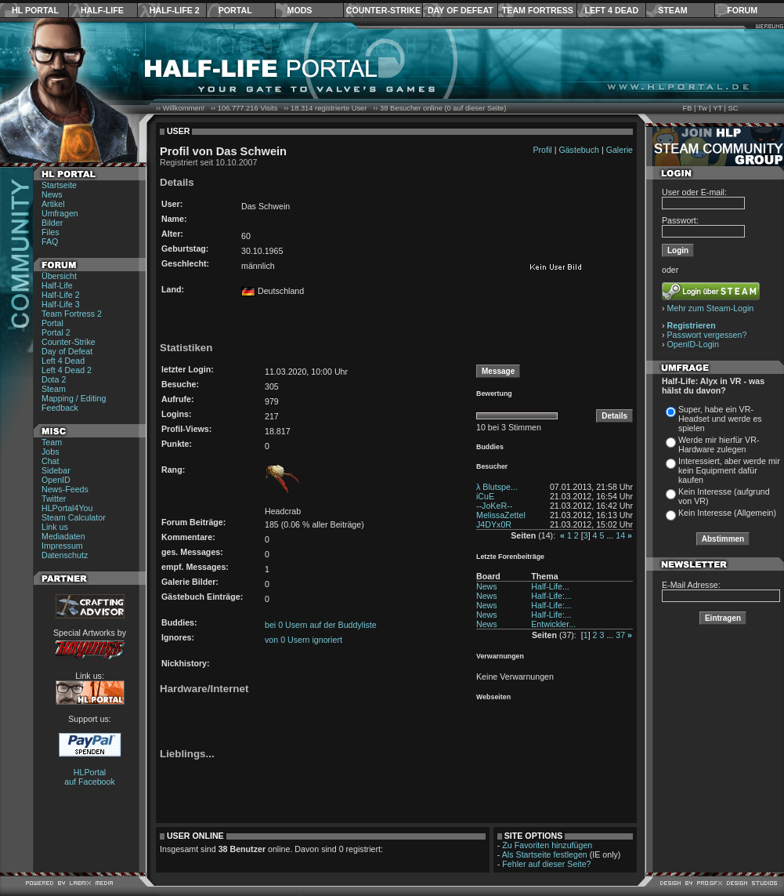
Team (52, 442)
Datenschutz (65, 555)
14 (620, 535)
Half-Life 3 (61, 304)
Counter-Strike (383, 10)
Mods (300, 10)
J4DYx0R (493, 524)
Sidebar (56, 470)
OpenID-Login (693, 344)
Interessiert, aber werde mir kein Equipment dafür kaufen (729, 470)
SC (733, 108)
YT (717, 108)
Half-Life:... (551, 595)
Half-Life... (550, 586)
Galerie (619, 149)
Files (51, 232)
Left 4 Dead (611, 10)
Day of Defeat (460, 10)
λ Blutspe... (497, 487)
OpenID (56, 479)
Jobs (51, 451)
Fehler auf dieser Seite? (546, 864)
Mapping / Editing (74, 398)
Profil (542, 149)
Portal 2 (56, 332)
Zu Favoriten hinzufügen (547, 845)
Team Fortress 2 (72, 313)
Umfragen (60, 213)
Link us (55, 526)
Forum (742, 10)
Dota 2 (54, 379)
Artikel (53, 204)
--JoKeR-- (494, 505)
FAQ (50, 241)
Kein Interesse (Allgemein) (727, 512)
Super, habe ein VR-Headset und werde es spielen (720, 418)
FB (687, 108)
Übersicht (59, 276)
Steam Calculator (74, 517)
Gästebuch (578, 149)
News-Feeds (65, 489)
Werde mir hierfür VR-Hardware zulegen (718, 444)
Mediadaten (63, 536)
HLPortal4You (67, 508)
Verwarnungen (500, 656)
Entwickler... (553, 624)
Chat (51, 461)
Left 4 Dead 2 (67, 370)
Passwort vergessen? (707, 334)
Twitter (54, 498)
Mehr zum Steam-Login (710, 308)
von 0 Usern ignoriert (303, 639)
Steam (672, 10)
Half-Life (102, 10)
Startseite (59, 185)
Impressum (62, 545)
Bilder (52, 222)
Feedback (60, 407)
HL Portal (35, 10)
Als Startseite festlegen (544, 854)
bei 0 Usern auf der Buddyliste (321, 624)
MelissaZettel (501, 515)
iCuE (485, 496)
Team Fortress (537, 10)
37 (620, 635)
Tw (702, 108)
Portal (235, 10)
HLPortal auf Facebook (89, 776)
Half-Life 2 (175, 10)
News (52, 194)
